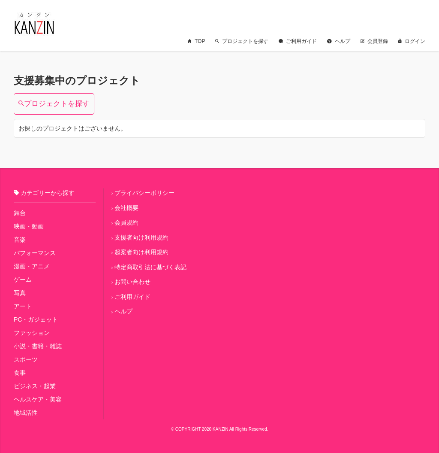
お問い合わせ (132, 281)
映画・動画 (29, 226)
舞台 (20, 213)
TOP (196, 41)
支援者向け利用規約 (141, 237)
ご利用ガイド (298, 41)
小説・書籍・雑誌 (38, 346)
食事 (20, 372)
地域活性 (26, 412)
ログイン (411, 41)
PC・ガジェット (36, 319)
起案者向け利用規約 (141, 252)
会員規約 (126, 222)
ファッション (32, 332)
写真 (20, 292)
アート (23, 306)
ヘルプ (338, 41)
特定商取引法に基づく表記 (150, 267)
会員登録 (374, 41)
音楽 (20, 239)
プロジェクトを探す (241, 41)
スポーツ (26, 359)
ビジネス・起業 (35, 386)
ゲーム (23, 279)
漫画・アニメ (32, 266)
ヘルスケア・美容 (38, 399)
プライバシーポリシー (144, 192)
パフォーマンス (35, 252)
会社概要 (126, 207)
